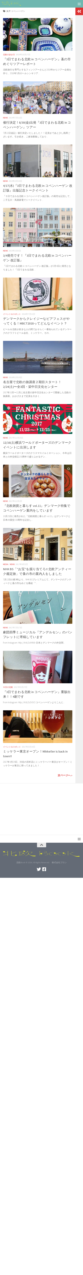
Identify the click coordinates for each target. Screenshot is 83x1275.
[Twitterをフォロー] (39, 869)
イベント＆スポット (12, 314)
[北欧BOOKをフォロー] (44, 869)
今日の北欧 (8, 687)
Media (5, 564)
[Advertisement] (41, 807)
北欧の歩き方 (9, 54)
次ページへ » (65, 775)
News (5, 117)
